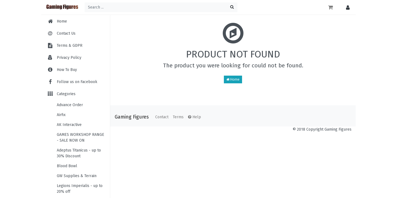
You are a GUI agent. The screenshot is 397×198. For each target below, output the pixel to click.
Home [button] (233, 79)
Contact (161, 117)
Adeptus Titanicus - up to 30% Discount (79, 153)
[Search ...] (161, 7)
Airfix (61, 114)
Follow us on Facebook (72, 81)
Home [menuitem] (62, 21)
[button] (346, 7)
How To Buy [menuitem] (67, 69)
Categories (61, 94)
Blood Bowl (67, 166)
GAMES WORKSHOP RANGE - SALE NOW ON (80, 137)
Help (194, 117)
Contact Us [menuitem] (66, 33)
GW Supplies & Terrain (76, 176)
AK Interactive (69, 124)
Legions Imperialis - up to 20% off (80, 188)
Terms (178, 117)
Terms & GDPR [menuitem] (69, 45)
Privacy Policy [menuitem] (69, 57)
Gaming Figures (132, 117)
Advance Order (70, 105)
